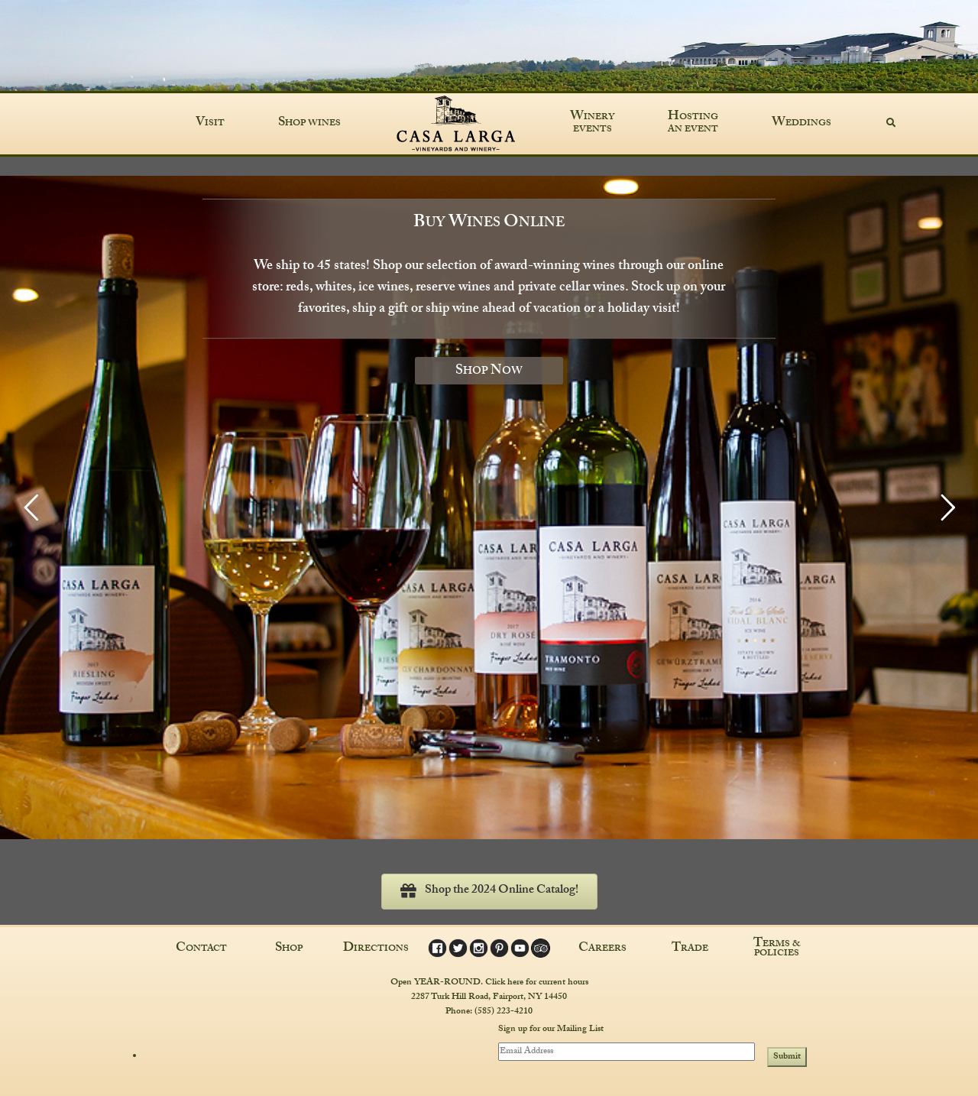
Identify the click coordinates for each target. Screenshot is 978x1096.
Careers (602, 949)
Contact (201, 949)
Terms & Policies (777, 949)
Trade (690, 949)
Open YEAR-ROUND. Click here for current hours (489, 983)
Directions (376, 949)
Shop (289, 949)
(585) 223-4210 (503, 1012)
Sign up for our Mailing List (551, 1030)
